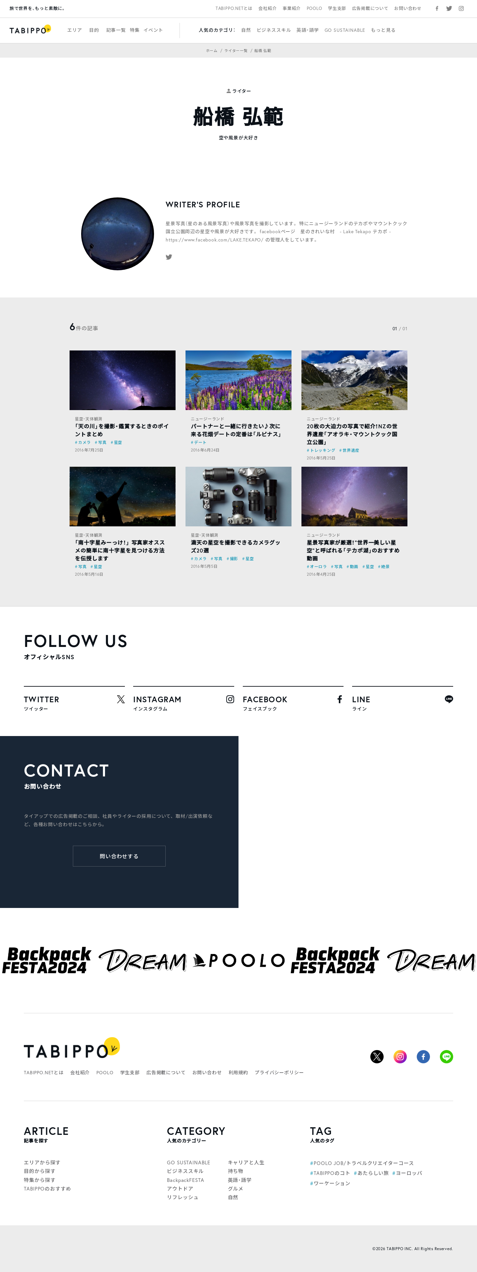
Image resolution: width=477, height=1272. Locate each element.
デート (200, 442)
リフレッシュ (182, 1197)
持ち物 (236, 1171)
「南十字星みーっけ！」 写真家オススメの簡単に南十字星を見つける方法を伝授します (120, 550)
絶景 (385, 566)
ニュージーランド (208, 418)
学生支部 (337, 8)
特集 (135, 30)
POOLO (314, 8)
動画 (354, 566)
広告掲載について (370, 8)
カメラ (84, 442)
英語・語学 (307, 30)
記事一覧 (116, 30)
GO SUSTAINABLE (345, 30)
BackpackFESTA (185, 1180)
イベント (153, 30)
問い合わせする (119, 856)
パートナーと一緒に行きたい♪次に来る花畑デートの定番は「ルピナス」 (236, 430)
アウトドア (180, 1188)
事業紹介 (292, 8)
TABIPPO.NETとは (234, 8)
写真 (102, 442)
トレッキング (322, 450)
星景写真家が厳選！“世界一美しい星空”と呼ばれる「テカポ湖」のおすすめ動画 (353, 550)
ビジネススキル (274, 30)
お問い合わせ (408, 8)
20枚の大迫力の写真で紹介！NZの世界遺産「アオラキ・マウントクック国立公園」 (352, 434)
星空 (118, 442)
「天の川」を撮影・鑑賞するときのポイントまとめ (122, 430)
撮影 (234, 558)
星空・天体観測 (88, 418)
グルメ (236, 1188)
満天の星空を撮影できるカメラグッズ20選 (236, 546)
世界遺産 (351, 450)
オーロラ (318, 566)
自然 (246, 30)
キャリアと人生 (246, 1162)
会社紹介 (267, 8)
